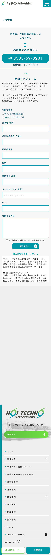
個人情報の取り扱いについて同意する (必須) (27, 240)
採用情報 (13, 550)
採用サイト (26, 434)
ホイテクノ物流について (19, 466)
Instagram (12, 541)
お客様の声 (12, 482)
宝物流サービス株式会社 (14, 117)
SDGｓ (10, 527)
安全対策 (11, 504)
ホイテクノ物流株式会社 (14, 114)
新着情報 (11, 512)
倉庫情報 (38, 550)
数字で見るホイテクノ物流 (20, 474)
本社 (25, 58)
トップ (10, 451)
